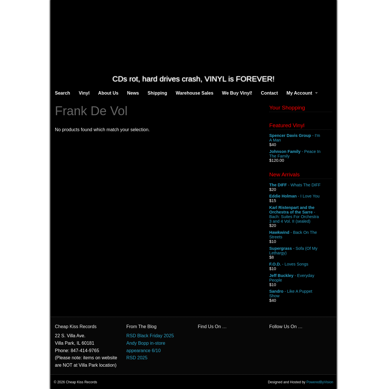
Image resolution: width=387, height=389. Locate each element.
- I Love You (300, 196)
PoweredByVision (319, 382)
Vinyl (84, 93)
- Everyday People (300, 278)
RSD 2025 (136, 357)
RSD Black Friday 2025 (150, 335)
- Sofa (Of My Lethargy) (300, 251)
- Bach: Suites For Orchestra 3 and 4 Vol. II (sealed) (300, 214)
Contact (269, 93)
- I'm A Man (300, 138)
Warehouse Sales (195, 93)
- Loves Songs (300, 264)
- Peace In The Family (300, 154)
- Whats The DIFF (300, 185)
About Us (108, 93)
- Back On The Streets (300, 235)
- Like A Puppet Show (300, 293)
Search (62, 93)
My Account (299, 93)
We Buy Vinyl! (237, 93)
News (133, 93)
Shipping (157, 93)
